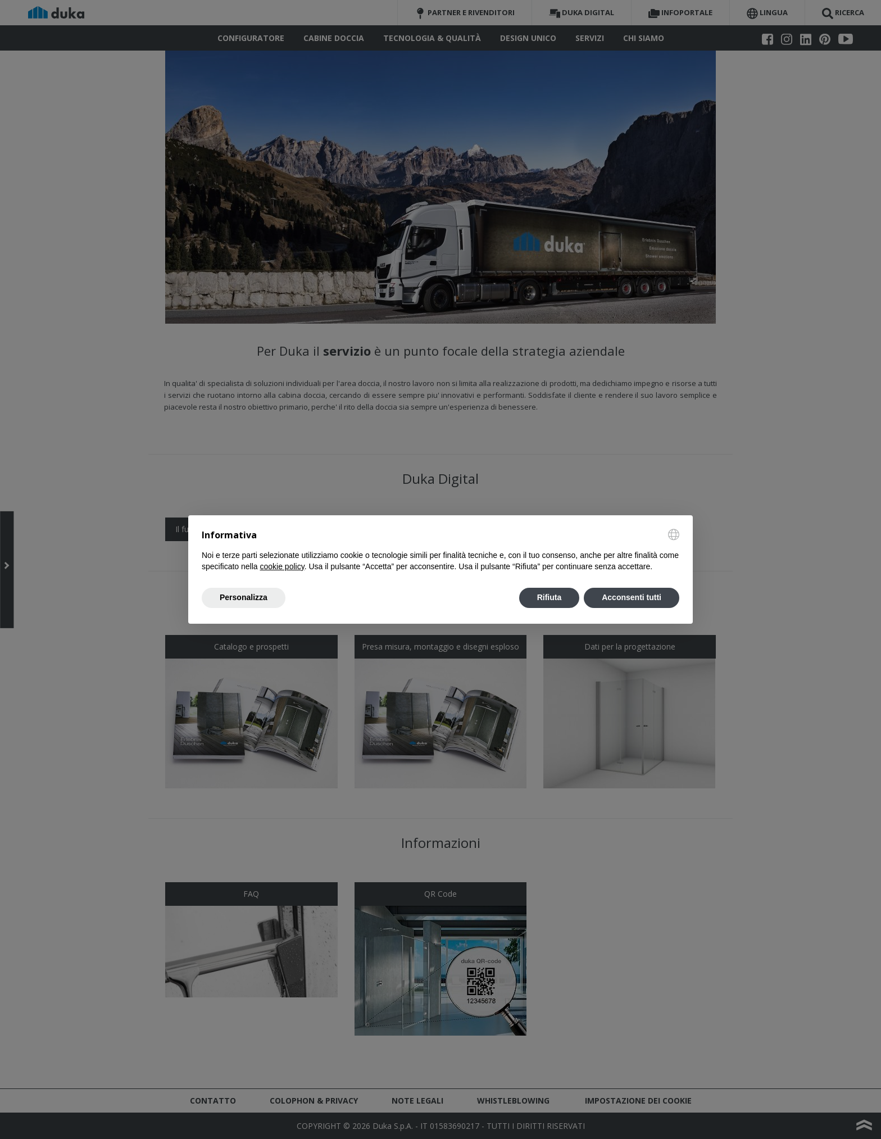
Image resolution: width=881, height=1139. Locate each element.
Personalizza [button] (243, 597)
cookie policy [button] (282, 566)
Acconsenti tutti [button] (631, 597)
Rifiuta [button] (549, 597)
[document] (440, 550)
